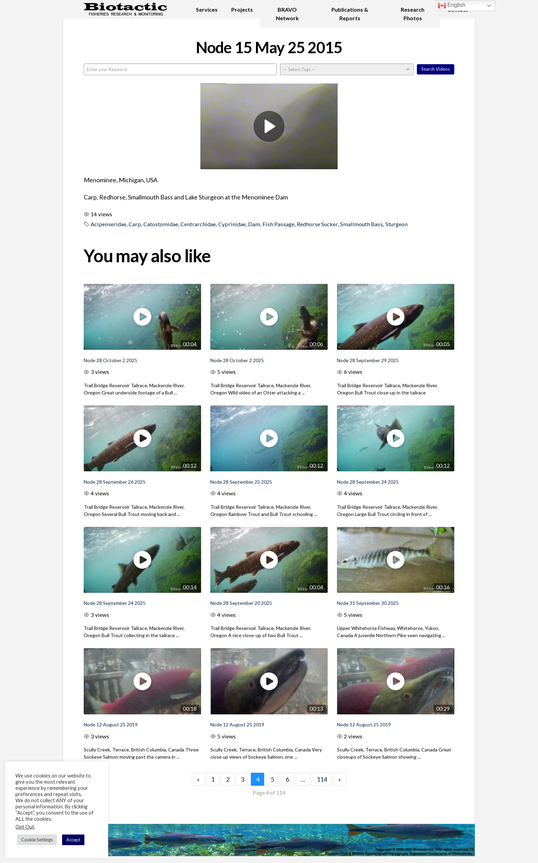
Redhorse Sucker (317, 224)
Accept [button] (73, 839)
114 (322, 779)
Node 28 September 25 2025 (241, 482)
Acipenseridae (108, 224)
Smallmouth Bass (361, 224)
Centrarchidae (198, 224)
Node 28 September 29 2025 (368, 360)
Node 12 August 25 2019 (111, 724)
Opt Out (24, 827)
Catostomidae (160, 224)
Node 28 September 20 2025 (241, 603)
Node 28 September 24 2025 (368, 482)
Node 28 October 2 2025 (110, 360)
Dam (254, 224)
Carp (135, 224)
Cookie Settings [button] (37, 839)
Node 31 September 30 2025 (368, 603)
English (452, 5)
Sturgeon (396, 224)
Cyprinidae (232, 224)
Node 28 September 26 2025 (114, 482)
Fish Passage (278, 224)
